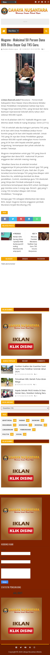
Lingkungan (7, 430)
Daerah (22, 420)
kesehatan (23, 425)
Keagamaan (7, 425)
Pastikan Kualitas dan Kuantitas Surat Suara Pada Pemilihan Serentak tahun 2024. (30, 369)
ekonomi (35, 420)
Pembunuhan (25, 430)
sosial (19, 434)
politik (5, 434)
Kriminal (38, 425)
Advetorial (7, 420)
